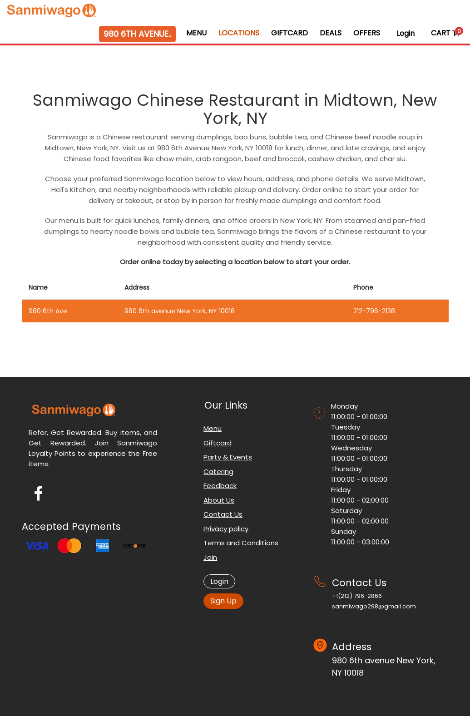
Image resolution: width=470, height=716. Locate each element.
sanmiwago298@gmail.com (374, 606)
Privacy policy (225, 528)
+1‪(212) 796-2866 (357, 596)
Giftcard (217, 443)
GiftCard (289, 33)
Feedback (220, 485)
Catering (218, 471)
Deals (330, 33)
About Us (218, 500)
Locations (238, 33)
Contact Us (222, 514)
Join (210, 557)
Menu (196, 33)
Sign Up (223, 601)
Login (405, 33)
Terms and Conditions (240, 543)
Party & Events (227, 457)
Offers (366, 33)
